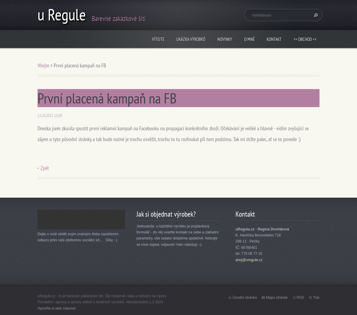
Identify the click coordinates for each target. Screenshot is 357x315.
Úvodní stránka (244, 297)
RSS (300, 297)
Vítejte (158, 39)
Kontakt (274, 39)
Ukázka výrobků (191, 39)
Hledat (315, 15)
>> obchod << (305, 39)
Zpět (44, 168)
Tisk (316, 297)
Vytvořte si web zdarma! (57, 308)
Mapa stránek (277, 297)
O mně (249, 39)
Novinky (225, 39)
